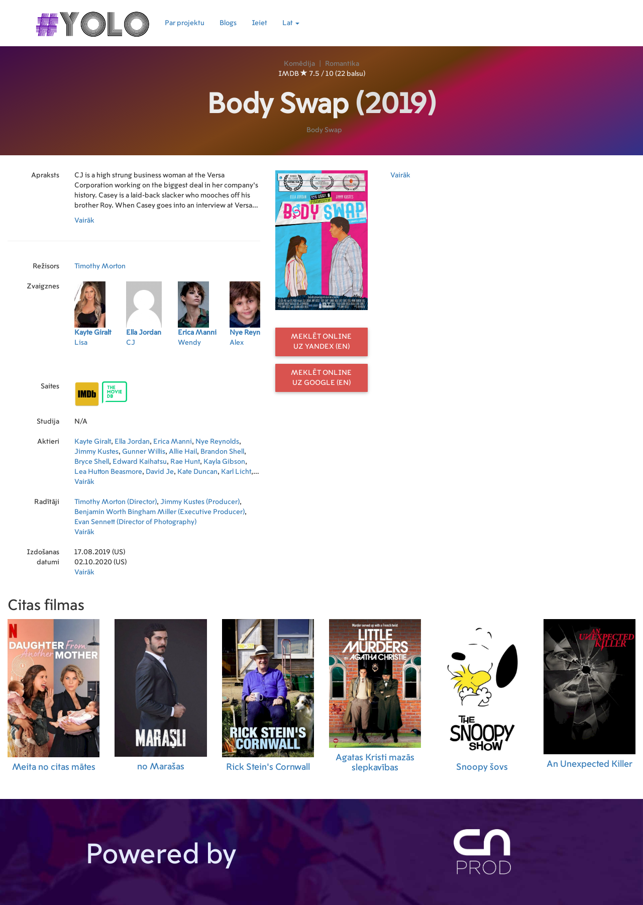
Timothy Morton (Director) (115, 502)
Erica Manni (172, 441)
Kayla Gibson (224, 461)
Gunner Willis (143, 451)
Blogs (228, 23)
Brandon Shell (222, 451)
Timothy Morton (100, 266)
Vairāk (84, 220)
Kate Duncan (197, 471)
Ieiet (259, 23)
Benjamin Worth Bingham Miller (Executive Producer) (159, 512)
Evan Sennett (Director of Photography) (135, 522)
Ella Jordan (132, 441)
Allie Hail (183, 451)
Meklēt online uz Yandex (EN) (321, 341)
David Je (160, 471)
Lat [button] (290, 23)
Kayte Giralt (92, 441)
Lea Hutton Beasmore (108, 471)
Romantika (342, 63)
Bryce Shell (91, 461)
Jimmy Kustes (96, 451)
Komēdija (299, 63)
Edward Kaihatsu (140, 461)
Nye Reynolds (217, 441)
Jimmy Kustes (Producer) (200, 502)
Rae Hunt (185, 461)
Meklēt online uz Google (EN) (321, 377)
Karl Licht (236, 471)
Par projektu (184, 23)
